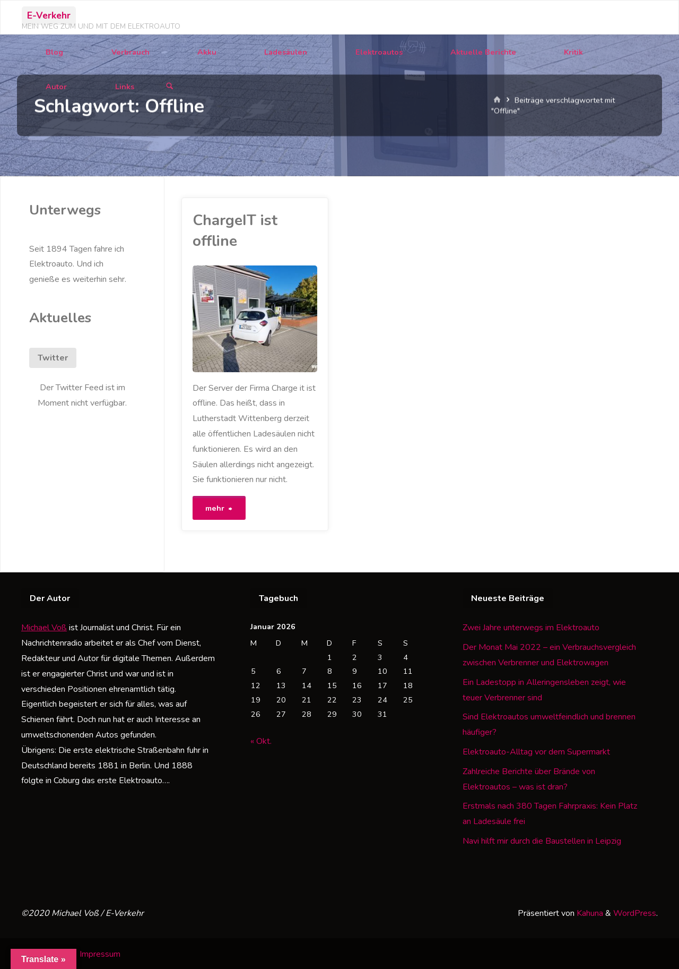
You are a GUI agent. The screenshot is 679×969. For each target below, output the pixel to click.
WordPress (634, 911)
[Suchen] (169, 87)
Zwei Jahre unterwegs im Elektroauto (531, 626)
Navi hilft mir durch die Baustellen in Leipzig (542, 839)
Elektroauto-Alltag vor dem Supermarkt (536, 750)
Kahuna (588, 911)
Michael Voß (44, 626)
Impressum (100, 952)
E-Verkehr (49, 15)
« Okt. (261, 739)
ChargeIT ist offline (235, 230)
